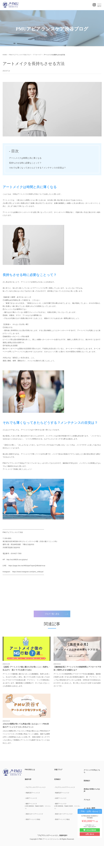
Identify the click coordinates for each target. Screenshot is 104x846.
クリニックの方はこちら (92, 771)
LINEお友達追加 (89, 830)
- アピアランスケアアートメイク (35, 787)
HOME (5, 54)
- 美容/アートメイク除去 (32, 819)
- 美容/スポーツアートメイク (34, 814)
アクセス (87, 800)
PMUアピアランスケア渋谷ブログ (20, 54)
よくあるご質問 (89, 808)
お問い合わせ (90, 834)
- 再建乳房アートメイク (32, 793)
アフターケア (37, 54)
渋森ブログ (58, 769)
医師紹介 (87, 781)
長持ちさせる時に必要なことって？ (25, 163)
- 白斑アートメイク (31, 798)
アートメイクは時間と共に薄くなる (25, 158)
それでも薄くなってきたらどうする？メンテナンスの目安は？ (37, 168)
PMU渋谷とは (30, 769)
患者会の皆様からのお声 (92, 790)
